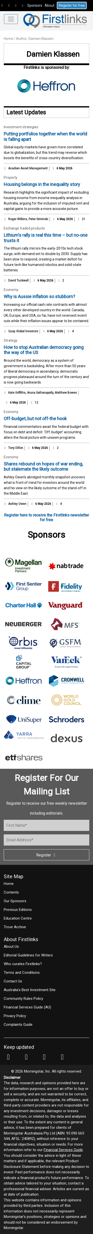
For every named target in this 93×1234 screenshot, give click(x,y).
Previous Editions (18, 909)
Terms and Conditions (22, 972)
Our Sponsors (15, 901)
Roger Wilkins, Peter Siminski (28, 219)
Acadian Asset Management (28, 168)
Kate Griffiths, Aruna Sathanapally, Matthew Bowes (42, 392)
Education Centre (18, 918)
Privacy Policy (15, 1016)
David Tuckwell (18, 280)
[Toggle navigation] (11, 19)
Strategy (10, 340)
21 (81, 219)
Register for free (72, 5)
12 (34, 402)
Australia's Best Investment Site (30, 990)
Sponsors (34, 5)
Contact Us (13, 981)
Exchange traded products (24, 228)
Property (10, 178)
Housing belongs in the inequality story (42, 184)
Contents (11, 892)
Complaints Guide (18, 1024)
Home (8, 39)
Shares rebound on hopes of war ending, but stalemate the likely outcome (43, 466)
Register (46, 855)
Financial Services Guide (63, 1150)
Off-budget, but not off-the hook (35, 418)
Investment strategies (21, 127)
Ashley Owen (17, 504)
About (49, 5)
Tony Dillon (15, 448)
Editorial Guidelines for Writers (28, 955)
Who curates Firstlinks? (23, 964)
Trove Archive (15, 927)
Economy (11, 290)
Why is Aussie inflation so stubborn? (39, 296)
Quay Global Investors (23, 331)
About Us (11, 946)
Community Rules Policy (23, 998)
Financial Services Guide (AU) (27, 1007)
